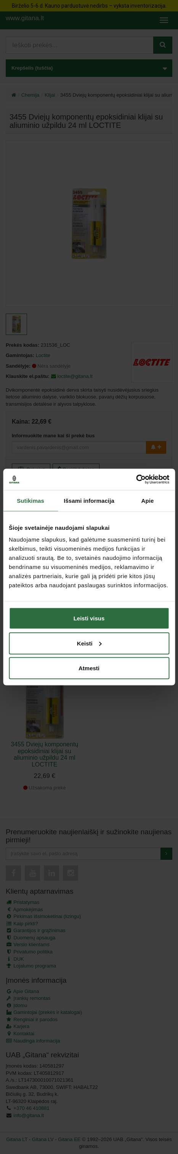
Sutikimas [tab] (30, 500)
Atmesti (89, 668)
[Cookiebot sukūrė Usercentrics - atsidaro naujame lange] (136, 480)
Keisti (89, 643)
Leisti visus (89, 618)
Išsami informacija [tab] (89, 500)
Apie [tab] (147, 500)
